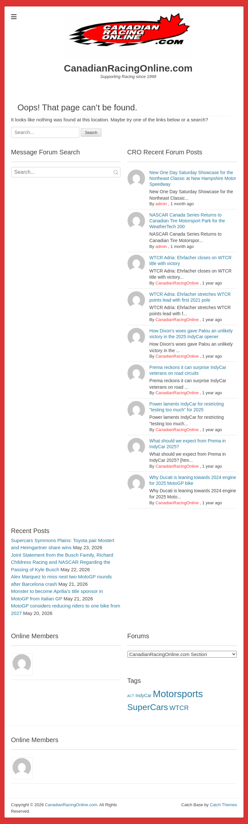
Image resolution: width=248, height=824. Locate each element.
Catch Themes (223, 804)
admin (161, 203)
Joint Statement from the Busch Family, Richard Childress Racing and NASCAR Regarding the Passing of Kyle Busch (62, 562)
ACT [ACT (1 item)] (130, 696)
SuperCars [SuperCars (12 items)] (147, 707)
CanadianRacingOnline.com (128, 68)
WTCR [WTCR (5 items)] (179, 707)
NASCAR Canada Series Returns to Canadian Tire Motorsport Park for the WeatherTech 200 (187, 220)
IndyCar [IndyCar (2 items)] (143, 695)
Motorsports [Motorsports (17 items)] (178, 693)
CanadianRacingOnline (177, 283)
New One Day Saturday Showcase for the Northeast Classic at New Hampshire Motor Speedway (193, 178)
